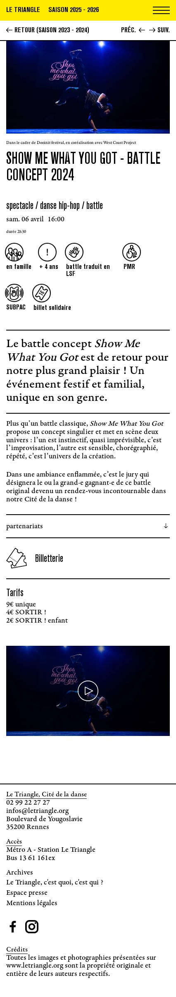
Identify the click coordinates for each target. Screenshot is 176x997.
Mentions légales (31, 903)
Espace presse (27, 893)
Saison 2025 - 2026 (73, 9)
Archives (19, 873)
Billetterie (34, 558)
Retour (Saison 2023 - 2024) (47, 30)
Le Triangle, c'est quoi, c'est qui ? (54, 883)
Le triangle (23, 9)
